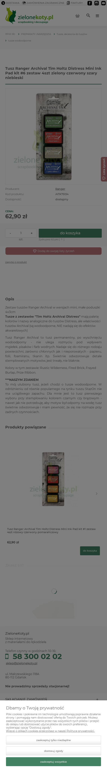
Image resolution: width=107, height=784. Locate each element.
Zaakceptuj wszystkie (53, 761)
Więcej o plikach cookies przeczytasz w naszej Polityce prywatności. (50, 731)
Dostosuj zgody (53, 750)
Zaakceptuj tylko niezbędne (53, 740)
